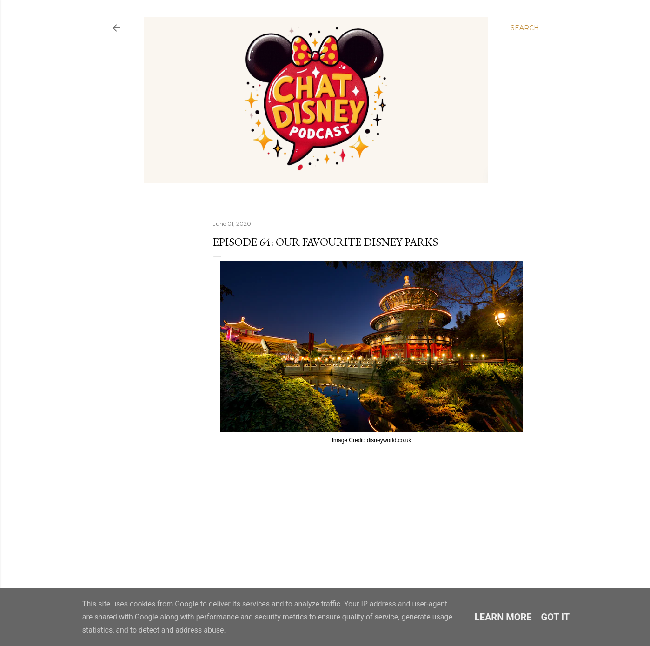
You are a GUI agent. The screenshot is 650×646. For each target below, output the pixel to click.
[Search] (525, 28)
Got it (555, 617)
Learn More (503, 617)
